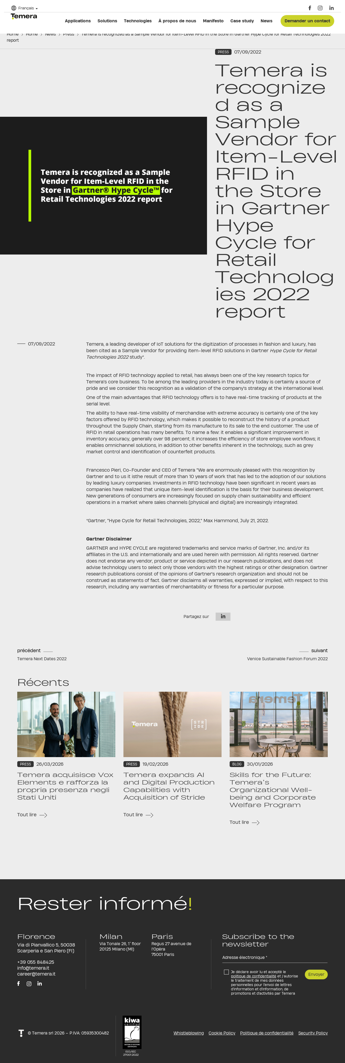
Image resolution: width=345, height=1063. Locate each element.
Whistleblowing (189, 1033)
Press (68, 34)
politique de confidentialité (253, 976)
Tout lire (26, 814)
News (50, 34)
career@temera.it (36, 974)
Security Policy (313, 1033)
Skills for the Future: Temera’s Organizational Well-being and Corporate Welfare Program (273, 790)
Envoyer (316, 974)
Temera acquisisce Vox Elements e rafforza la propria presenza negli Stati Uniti (65, 786)
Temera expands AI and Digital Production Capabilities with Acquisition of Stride (169, 786)
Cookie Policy (222, 1033)
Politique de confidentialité (267, 1033)
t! (21, 1033)
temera (24, 16)
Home (13, 34)
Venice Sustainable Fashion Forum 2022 (287, 658)
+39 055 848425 (35, 962)
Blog (237, 764)
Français (26, 8)
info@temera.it (33, 968)
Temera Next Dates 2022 (42, 658)
